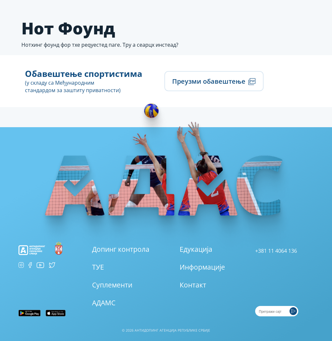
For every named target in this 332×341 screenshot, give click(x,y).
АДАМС (103, 302)
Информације (202, 267)
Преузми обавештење (213, 81)
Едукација (196, 249)
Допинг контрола (120, 249)
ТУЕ (98, 267)
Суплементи (112, 284)
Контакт (193, 284)
